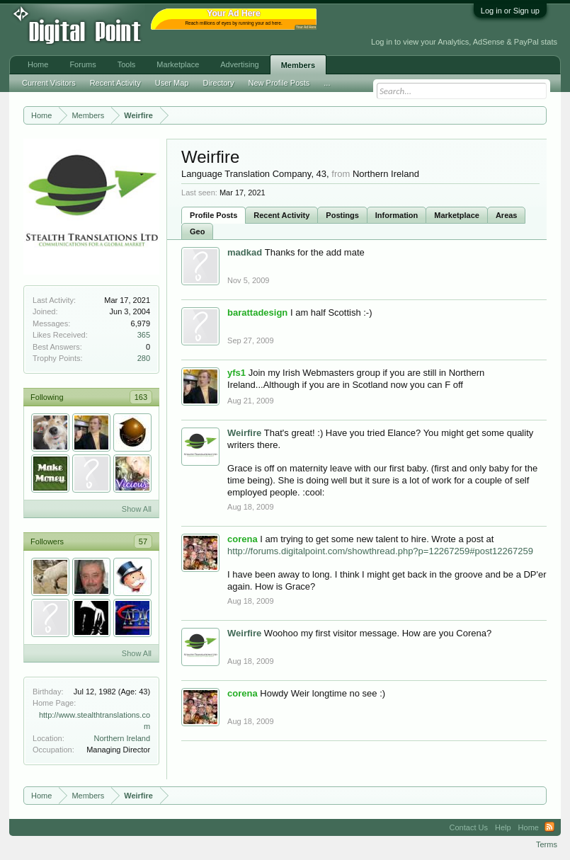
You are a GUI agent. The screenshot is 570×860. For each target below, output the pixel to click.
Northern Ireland (122, 738)
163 (141, 397)
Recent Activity (281, 215)
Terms (546, 844)
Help (503, 827)
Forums (82, 64)
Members (298, 65)
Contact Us (469, 827)
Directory (218, 83)
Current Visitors (49, 83)
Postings (342, 215)
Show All (137, 509)
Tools (127, 64)
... (327, 83)
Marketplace (456, 215)
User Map (172, 83)
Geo (197, 231)
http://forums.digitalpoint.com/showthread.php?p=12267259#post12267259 (380, 551)
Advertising (239, 64)
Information (396, 215)
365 (143, 335)
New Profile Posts (279, 83)
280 (143, 358)
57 (143, 541)
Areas (507, 215)
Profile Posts (213, 215)
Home (38, 64)
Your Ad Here (306, 27)
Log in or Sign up (510, 10)
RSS (549, 827)
